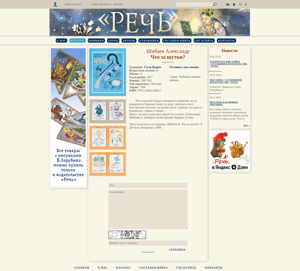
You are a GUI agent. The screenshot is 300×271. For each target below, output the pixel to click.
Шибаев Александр (168, 51)
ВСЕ (246, 126)
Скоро (113, 40)
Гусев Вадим (152, 67)
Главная (82, 267)
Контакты (226, 40)
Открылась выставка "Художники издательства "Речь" (228, 63)
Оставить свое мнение (184, 67)
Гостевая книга (176, 40)
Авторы (129, 40)
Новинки (96, 40)
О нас (61, 40)
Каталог (77, 40)
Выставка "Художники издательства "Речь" (226, 81)
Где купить (204, 40)
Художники (149, 40)
